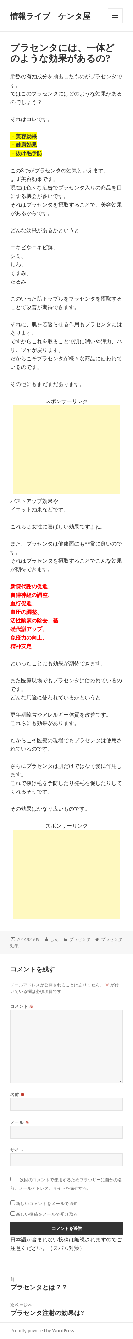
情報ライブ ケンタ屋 (50, 15)
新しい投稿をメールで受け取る (47, 1214)
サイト (16, 1150)
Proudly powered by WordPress (42, 1331)
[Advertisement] (66, 449)
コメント (22, 1006)
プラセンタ (79, 939)
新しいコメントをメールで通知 (47, 1203)
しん (54, 939)
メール (19, 1122)
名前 (17, 1094)
